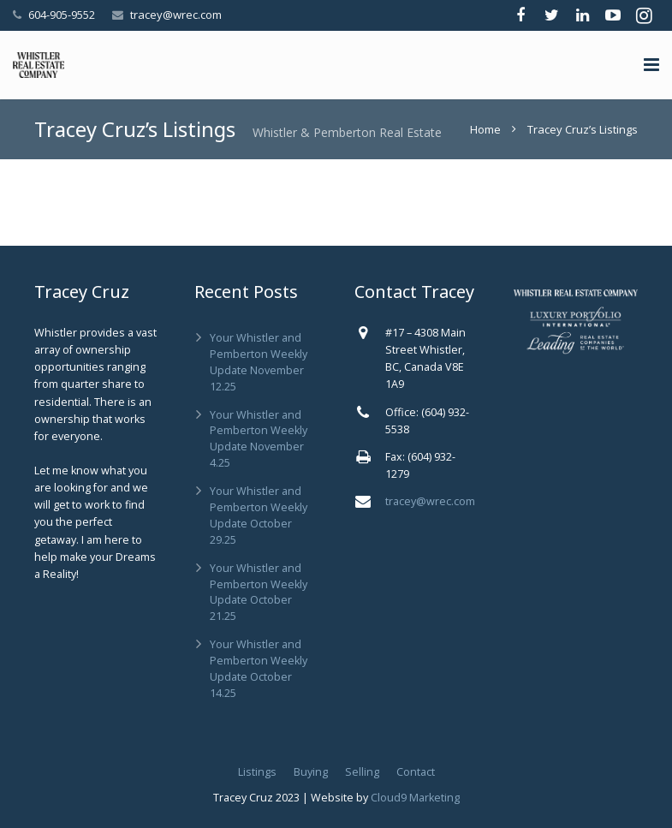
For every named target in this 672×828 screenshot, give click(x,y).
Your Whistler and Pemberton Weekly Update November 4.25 (258, 439)
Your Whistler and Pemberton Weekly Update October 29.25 (258, 515)
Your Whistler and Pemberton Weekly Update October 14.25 (258, 668)
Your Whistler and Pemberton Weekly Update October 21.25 (258, 592)
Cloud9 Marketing (415, 797)
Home (485, 129)
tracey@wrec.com (176, 14)
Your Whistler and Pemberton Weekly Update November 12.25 (258, 362)
